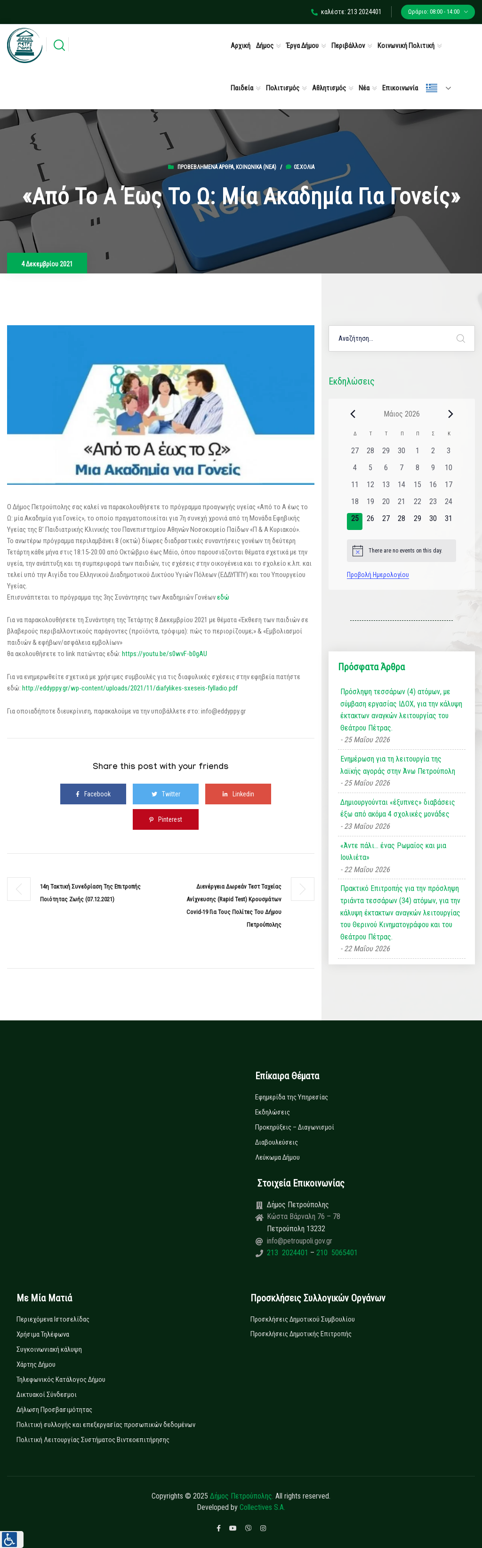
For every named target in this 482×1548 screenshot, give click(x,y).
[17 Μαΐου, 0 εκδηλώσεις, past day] (448, 487)
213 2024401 (288, 1252)
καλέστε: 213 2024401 (346, 12)
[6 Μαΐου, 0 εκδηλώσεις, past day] (386, 470)
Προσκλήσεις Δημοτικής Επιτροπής (301, 1334)
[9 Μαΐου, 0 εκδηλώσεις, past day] (433, 470)
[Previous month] (352, 413)
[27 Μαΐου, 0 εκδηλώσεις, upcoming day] (386, 521)
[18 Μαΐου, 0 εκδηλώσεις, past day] (354, 504)
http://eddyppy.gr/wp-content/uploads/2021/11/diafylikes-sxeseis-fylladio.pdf (130, 688)
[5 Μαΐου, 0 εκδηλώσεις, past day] (370, 470)
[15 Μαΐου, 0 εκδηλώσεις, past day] (417, 487)
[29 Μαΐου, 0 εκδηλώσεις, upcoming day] (417, 521)
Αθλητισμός (329, 88)
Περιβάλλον (348, 45)
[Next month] (450, 413)
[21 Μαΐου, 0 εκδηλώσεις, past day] (402, 504)
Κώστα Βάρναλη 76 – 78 (303, 1216)
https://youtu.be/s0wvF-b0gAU (164, 654)
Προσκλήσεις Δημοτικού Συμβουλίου (302, 1319)
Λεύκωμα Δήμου (277, 1157)
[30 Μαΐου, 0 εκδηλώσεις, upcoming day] (433, 521)
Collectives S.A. (262, 1507)
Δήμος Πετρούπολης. (241, 1496)
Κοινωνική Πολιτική (406, 45)
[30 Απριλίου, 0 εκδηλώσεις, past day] (402, 453)
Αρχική (240, 45)
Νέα (364, 88)
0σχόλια (300, 167)
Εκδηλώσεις (272, 1112)
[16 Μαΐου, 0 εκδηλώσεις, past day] (433, 487)
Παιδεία (242, 88)
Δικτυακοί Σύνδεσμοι (46, 1394)
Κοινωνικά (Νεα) (256, 167)
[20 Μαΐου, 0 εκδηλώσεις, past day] (386, 504)
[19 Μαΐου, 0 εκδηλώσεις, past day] (370, 504)
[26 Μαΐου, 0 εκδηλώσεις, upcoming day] (370, 521)
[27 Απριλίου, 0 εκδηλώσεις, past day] (354, 453)
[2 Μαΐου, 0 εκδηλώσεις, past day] (433, 453)
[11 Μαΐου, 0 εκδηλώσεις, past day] (354, 487)
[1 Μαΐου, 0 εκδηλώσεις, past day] (417, 453)
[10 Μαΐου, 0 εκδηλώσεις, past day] (448, 470)
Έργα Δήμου (302, 45)
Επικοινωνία (400, 88)
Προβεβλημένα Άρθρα (205, 167)
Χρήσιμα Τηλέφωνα (42, 1334)
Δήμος (264, 45)
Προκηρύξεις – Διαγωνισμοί (294, 1127)
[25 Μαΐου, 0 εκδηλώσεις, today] (354, 521)
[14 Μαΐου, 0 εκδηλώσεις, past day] (402, 487)
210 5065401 (336, 1252)
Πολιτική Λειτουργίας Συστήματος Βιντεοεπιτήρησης (92, 1440)
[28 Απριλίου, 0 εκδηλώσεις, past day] (370, 453)
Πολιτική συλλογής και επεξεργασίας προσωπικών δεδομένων (105, 1424)
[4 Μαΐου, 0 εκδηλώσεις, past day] (354, 470)
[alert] (401, 550)
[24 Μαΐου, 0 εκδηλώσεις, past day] (448, 504)
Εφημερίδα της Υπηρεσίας (291, 1097)
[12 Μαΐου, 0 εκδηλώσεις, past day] (370, 487)
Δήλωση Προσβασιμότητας (54, 1409)
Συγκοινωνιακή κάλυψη (49, 1349)
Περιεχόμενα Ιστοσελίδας (52, 1319)
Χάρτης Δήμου (36, 1364)
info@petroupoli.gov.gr (299, 1240)
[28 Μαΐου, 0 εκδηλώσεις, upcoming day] (402, 521)
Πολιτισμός (282, 88)
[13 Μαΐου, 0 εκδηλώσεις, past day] (386, 487)
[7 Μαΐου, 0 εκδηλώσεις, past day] (402, 470)
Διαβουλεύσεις (276, 1142)
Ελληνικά (431, 88)
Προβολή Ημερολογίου (378, 574)
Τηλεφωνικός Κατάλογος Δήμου (60, 1379)
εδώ (223, 597)
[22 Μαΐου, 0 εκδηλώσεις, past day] (417, 504)
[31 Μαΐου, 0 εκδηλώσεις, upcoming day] (448, 521)
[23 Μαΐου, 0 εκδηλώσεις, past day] (433, 504)
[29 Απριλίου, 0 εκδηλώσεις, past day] (386, 453)
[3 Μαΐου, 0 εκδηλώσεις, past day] (448, 453)
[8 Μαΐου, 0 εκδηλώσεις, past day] (417, 470)
